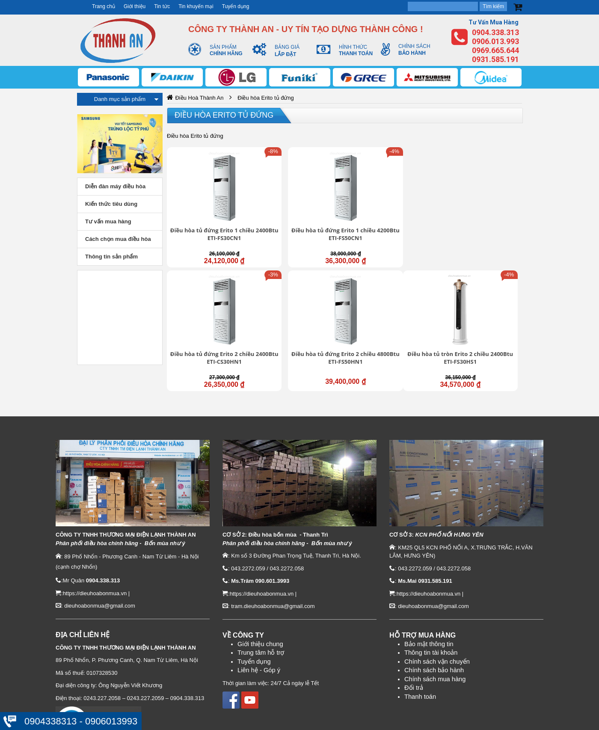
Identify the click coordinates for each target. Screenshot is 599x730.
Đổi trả (413, 643)
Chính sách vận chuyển (437, 617)
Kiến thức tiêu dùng (111, 204)
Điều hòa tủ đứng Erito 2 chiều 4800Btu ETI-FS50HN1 (480, 212)
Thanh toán (420, 652)
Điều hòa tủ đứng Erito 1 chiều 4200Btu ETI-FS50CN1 (299, 212)
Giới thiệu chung (260, 599)
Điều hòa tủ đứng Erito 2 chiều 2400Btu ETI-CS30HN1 (389, 212)
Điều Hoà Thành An (199, 98)
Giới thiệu (134, 6)
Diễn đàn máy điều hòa (115, 186)
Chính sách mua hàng (435, 635)
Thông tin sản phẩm (111, 256)
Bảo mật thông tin (429, 599)
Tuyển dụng (235, 6)
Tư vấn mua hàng (108, 221)
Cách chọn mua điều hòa (118, 239)
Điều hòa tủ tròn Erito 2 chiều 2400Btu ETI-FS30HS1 (208, 313)
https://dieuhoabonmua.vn (95, 549)
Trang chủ (103, 6)
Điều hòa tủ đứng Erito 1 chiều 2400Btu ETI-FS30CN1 (209, 212)
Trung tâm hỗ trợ (261, 608)
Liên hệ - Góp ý (258, 626)
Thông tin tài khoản (431, 608)
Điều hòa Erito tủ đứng (224, 115)
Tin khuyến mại (196, 6)
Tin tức (162, 6)
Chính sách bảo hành (434, 626)
